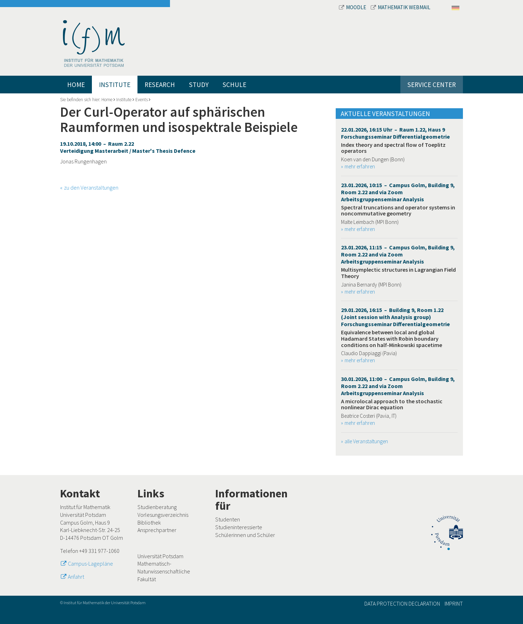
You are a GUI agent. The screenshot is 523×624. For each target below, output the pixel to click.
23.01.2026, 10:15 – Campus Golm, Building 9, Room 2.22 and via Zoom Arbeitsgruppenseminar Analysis (398, 192)
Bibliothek (149, 522)
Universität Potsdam (160, 556)
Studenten (227, 519)
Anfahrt (76, 576)
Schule (234, 84)
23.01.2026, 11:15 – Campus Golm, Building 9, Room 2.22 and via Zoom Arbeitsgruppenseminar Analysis (398, 254)
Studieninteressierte (238, 527)
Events (141, 100)
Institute (114, 84)
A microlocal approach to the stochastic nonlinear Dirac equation (391, 404)
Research (160, 84)
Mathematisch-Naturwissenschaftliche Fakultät (163, 571)
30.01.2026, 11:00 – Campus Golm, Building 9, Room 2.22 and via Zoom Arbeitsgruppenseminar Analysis (398, 386)
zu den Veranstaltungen (91, 187)
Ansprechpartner (156, 529)
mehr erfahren (360, 166)
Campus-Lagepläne (90, 563)
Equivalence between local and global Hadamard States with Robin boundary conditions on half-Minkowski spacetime (391, 338)
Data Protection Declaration (402, 603)
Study (198, 84)
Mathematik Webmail (400, 7)
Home (76, 84)
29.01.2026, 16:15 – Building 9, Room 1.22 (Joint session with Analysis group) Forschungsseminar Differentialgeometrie (395, 317)
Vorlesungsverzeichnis (162, 514)
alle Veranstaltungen (366, 441)
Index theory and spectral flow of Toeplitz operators (393, 148)
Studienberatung (157, 506)
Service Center (431, 84)
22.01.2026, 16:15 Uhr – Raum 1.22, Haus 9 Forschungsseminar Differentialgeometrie (395, 133)
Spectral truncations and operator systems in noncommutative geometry (398, 210)
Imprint (454, 603)
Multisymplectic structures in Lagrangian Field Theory (398, 272)
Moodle (353, 7)
